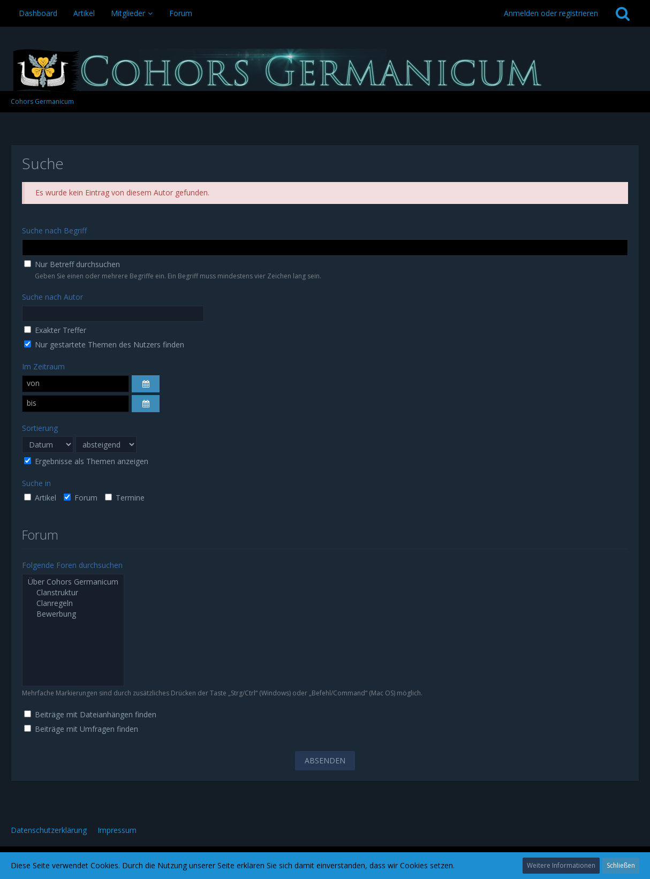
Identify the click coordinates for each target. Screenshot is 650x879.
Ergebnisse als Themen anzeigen (86, 461)
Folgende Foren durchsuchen (72, 565)
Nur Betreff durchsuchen (72, 264)
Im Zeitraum (43, 366)
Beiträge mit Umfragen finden (81, 729)
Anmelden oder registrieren (551, 13)
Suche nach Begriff (54, 230)
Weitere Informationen (561, 865)
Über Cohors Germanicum (73, 582)
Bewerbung (73, 614)
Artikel (40, 497)
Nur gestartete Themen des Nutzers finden (104, 344)
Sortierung (40, 428)
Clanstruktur (73, 592)
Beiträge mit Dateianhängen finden (90, 714)
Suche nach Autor (52, 297)
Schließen (621, 865)
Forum (80, 497)
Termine (125, 497)
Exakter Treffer (55, 330)
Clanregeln (73, 603)
